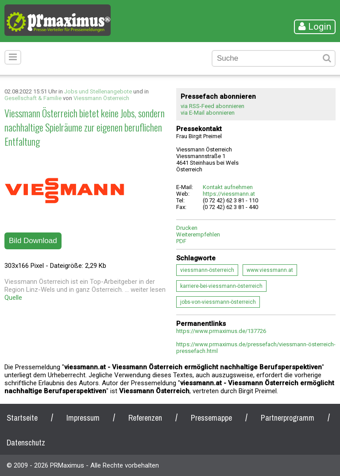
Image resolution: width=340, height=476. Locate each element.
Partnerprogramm (287, 417)
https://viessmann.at (229, 193)
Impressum (83, 417)
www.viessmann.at (270, 270)
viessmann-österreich (207, 270)
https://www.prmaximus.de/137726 (221, 331)
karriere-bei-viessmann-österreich (221, 286)
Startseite (22, 417)
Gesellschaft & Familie (33, 98)
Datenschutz (26, 442)
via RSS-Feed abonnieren (212, 106)
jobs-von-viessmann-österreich (218, 302)
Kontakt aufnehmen (228, 187)
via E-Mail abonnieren (208, 112)
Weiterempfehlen (198, 234)
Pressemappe (211, 417)
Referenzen (145, 417)
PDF (181, 241)
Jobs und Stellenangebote (98, 91)
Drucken (186, 227)
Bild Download (33, 240)
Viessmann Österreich (101, 98)
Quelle (13, 298)
